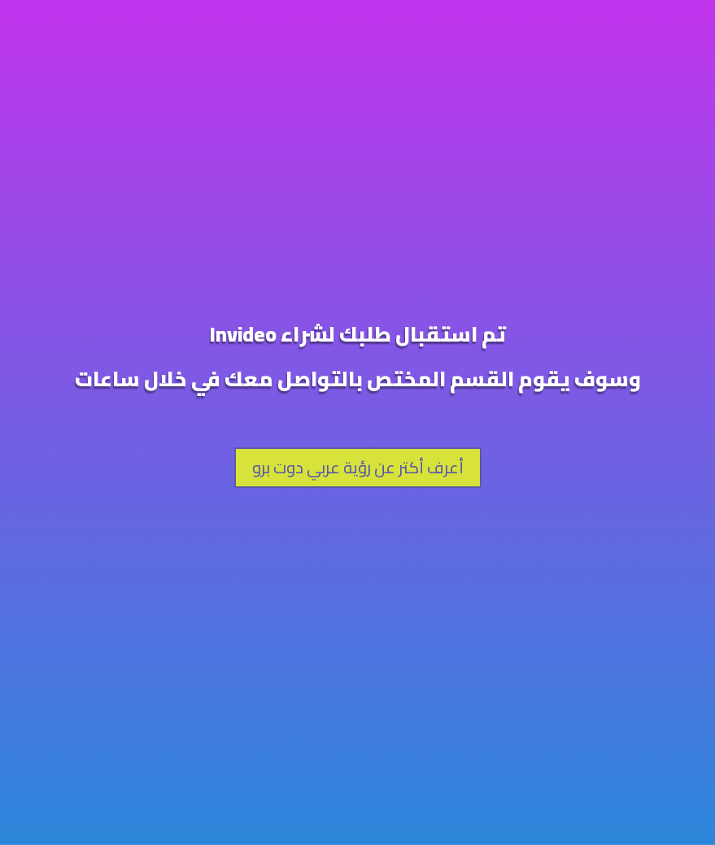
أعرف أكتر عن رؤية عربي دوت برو (358, 467)
